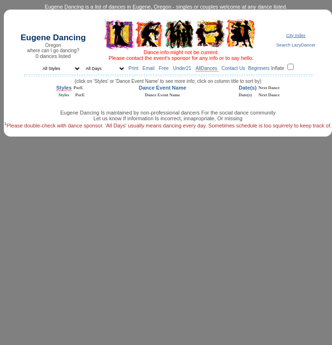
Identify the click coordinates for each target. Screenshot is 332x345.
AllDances (206, 68)
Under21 (183, 68)
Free (164, 68)
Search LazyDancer (296, 45)
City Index (295, 35)
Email (149, 68)
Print (133, 68)
